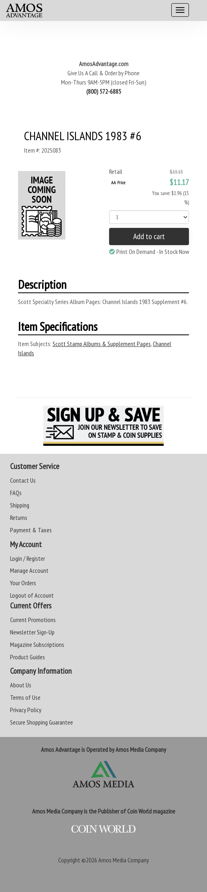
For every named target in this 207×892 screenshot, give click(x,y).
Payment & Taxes (31, 530)
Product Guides (27, 657)
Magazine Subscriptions (37, 644)
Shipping (19, 505)
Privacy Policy (25, 710)
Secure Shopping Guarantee (41, 722)
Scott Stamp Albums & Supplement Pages (102, 344)
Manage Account (29, 570)
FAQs (16, 493)
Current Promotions (33, 620)
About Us (20, 685)
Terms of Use (25, 697)
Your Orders (23, 583)
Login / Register (27, 558)
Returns (18, 517)
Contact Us (23, 480)
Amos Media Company (123, 860)
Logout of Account (32, 595)
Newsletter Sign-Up (32, 632)
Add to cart (149, 236)
